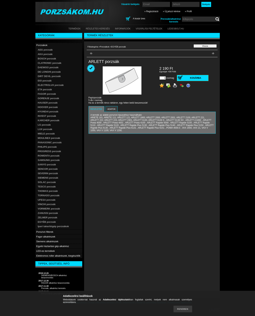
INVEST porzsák (47, 116)
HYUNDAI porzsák (48, 111)
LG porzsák (44, 124)
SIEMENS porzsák (48, 177)
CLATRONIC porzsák (49, 63)
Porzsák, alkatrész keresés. (53, 288)
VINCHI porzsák (47, 204)
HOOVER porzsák (48, 107)
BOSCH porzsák (47, 58)
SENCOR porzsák (48, 169)
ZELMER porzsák (47, 217)
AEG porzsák (45, 49)
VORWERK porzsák (49, 208)
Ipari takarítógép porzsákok (53, 226)
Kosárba (195, 78)
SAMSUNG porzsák (49, 160)
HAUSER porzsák (48, 102)
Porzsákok (104, 47)
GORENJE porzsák (48, 98)
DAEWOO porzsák (48, 67)
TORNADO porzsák (49, 195)
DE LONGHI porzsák (49, 71)
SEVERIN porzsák (48, 173)
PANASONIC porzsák (50, 142)
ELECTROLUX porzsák (51, 85)
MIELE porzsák (46, 133)
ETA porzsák (45, 89)
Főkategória (93, 47)
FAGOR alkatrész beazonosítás (55, 283)
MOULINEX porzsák (49, 138)
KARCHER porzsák (49, 120)
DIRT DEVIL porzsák (49, 76)
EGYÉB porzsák (47, 222)
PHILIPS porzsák (47, 146)
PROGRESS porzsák (49, 151)
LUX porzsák (45, 129)
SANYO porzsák (47, 164)
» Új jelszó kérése (171, 11)
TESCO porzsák (47, 186)
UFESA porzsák (46, 199)
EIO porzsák (45, 80)
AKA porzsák (45, 54)
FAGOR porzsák (47, 94)
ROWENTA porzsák (49, 155)
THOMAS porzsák (48, 191)
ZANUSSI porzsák (48, 213)
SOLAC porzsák (47, 182)
